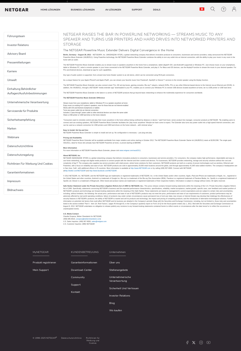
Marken (11, 128)
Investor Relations (18, 45)
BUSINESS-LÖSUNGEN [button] (83, 9)
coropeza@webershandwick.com (88, 219)
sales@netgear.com (99, 221)
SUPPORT (137, 9)
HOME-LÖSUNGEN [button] (50, 9)
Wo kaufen (115, 310)
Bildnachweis (15, 190)
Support (75, 285)
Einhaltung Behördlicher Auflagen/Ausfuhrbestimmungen (27, 91)
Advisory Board (16, 54)
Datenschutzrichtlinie (20, 146)
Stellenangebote (118, 270)
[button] (213, 9)
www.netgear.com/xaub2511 (130, 150)
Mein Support (41, 270)
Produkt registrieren (44, 262)
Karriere (12, 71)
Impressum (13, 181)
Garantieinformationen (20, 172)
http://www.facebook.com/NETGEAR (103, 171)
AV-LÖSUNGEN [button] (113, 9)
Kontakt (75, 292)
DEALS (156, 9)
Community (78, 277)
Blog (112, 303)
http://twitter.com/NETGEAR (75, 171)
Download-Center (81, 270)
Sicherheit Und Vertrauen (124, 288)
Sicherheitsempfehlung (21, 120)
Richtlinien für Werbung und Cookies (93, 341)
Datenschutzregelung (20, 155)
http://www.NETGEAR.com (141, 168)
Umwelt (12, 80)
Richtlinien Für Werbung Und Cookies (30, 164)
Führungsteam (16, 36)
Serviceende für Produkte (22, 111)
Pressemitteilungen (19, 62)
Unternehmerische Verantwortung (28, 102)
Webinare (13, 137)
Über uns (114, 262)
